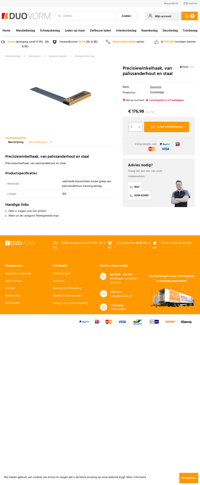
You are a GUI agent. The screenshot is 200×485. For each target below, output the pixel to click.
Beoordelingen (41, 142)
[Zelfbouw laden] (100, 30)
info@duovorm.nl (121, 296)
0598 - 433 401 (123, 274)
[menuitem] (171, 3)
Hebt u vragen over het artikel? (25, 211)
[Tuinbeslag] (190, 30)
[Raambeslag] (149, 30)
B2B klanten (190, 3)
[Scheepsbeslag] (50, 30)
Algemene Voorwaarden (67, 296)
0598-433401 (139, 195)
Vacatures (59, 281)
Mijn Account (13, 281)
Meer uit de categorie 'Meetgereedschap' (32, 216)
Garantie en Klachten (18, 273)
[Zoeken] (126, 16)
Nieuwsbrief (171, 3)
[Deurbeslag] (170, 30)
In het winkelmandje (166, 127)
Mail (134, 187)
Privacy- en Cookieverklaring (70, 303)
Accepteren (188, 478)
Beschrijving (15, 142)
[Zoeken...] (85, 16)
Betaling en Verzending (67, 288)
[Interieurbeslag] (126, 30)
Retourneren (13, 296)
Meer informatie (136, 477)
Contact (10, 288)
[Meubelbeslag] (26, 30)
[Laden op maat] (74, 30)
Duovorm (155, 87)
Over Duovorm (62, 273)
